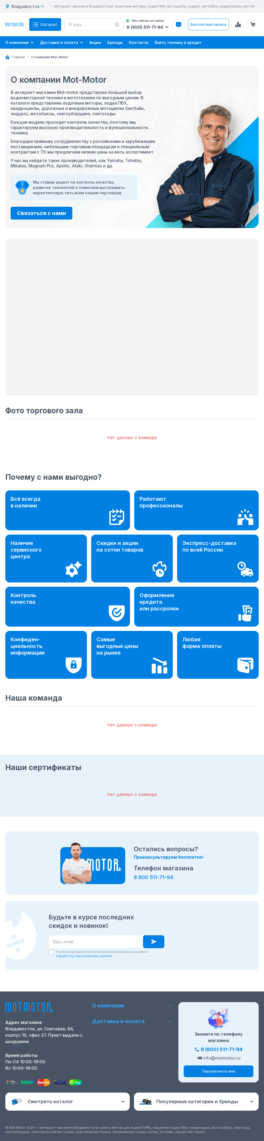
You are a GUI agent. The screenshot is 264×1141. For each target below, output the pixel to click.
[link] (49, 57)
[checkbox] (51, 952)
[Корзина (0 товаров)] (253, 24)
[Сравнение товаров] (238, 24)
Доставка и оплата (132, 1021)
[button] (132, 317)
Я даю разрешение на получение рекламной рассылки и (102, 954)
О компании (132, 1005)
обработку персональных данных (84, 956)
